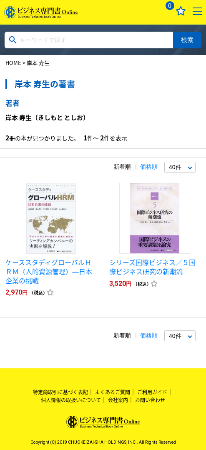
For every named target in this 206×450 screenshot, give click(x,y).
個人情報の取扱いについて (71, 400)
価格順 (149, 166)
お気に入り (181, 11)
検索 (187, 39)
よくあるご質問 (112, 392)
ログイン (148, 11)
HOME (13, 63)
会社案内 (118, 400)
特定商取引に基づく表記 (60, 392)
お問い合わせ (150, 400)
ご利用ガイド (152, 392)
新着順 (122, 166)
